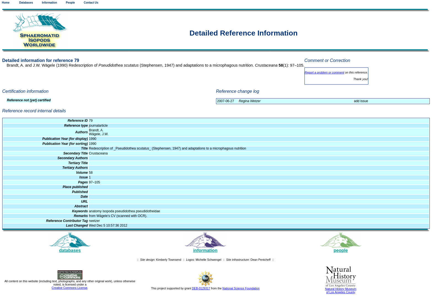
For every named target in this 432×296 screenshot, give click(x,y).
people (341, 250)
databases (70, 250)
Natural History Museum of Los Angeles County (340, 290)
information (205, 250)
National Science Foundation (241, 288)
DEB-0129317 (201, 288)
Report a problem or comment (324, 72)
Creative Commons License (69, 287)
